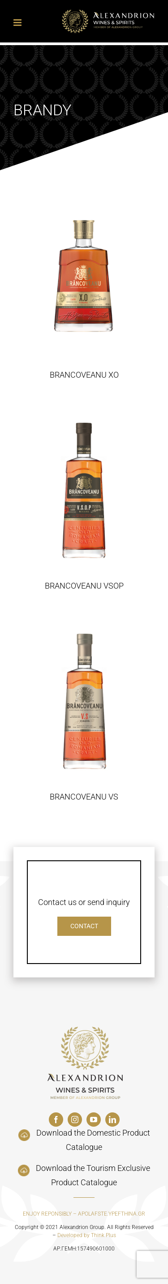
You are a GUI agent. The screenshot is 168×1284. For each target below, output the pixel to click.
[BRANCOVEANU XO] (84, 277)
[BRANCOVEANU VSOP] (84, 488)
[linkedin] (112, 1119)
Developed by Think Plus (86, 1235)
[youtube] (93, 1119)
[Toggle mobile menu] (18, 22)
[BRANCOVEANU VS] (84, 699)
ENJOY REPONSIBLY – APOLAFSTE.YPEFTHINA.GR (84, 1214)
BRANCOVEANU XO (84, 374)
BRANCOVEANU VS (84, 796)
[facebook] (56, 1119)
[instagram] (75, 1119)
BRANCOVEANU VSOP (84, 585)
